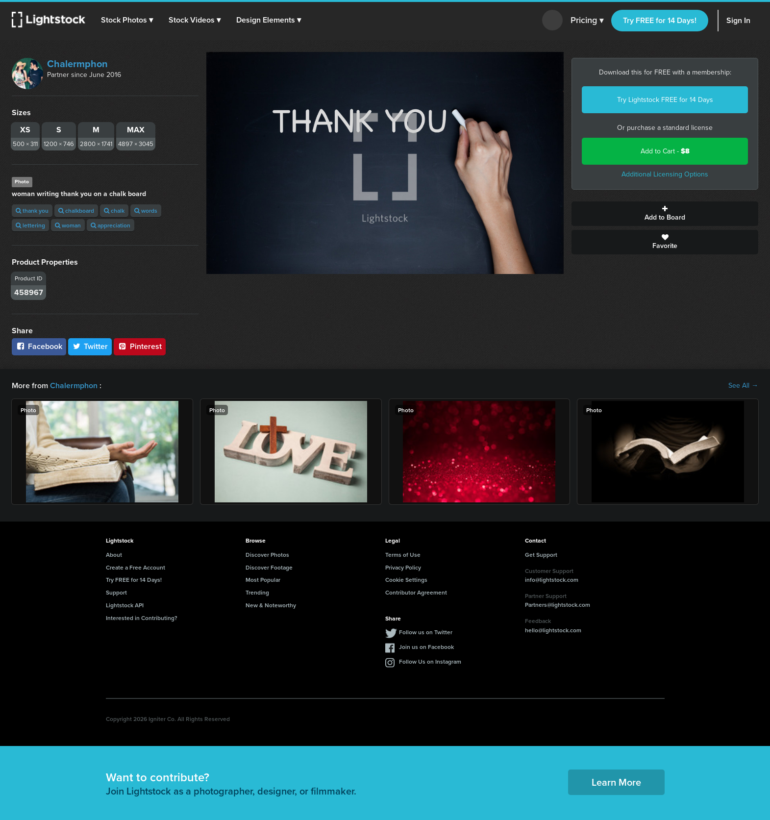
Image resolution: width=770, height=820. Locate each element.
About (114, 554)
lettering (30, 225)
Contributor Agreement (416, 592)
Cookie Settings (406, 579)
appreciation (110, 225)
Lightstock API (125, 605)
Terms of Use (403, 554)
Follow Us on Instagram (430, 661)
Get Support (541, 554)
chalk (114, 210)
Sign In (738, 20)
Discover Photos (267, 554)
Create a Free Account (135, 567)
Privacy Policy (403, 567)
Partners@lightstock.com (557, 604)
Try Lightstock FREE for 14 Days (665, 100)
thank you (32, 210)
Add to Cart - (665, 151)
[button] (127, 20)
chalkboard (76, 210)
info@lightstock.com (551, 579)
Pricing (587, 20)
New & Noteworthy (271, 605)
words (145, 210)
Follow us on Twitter (425, 632)
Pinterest (140, 346)
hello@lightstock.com (553, 630)
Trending (257, 592)
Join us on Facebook (426, 647)
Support (116, 592)
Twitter (90, 346)
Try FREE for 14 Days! (659, 20)
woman (68, 225)
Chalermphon (77, 63)
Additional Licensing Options (664, 174)
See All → (743, 386)
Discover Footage (269, 567)
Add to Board (664, 213)
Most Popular (263, 579)
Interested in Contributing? (141, 618)
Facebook (39, 346)
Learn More (616, 782)
